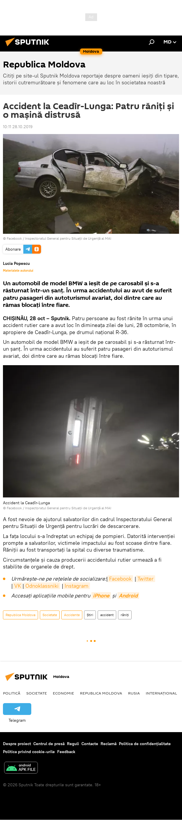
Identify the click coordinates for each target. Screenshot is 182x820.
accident (107, 615)
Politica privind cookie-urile (29, 751)
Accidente (72, 615)
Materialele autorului (18, 270)
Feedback (66, 751)
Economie (63, 693)
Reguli (73, 743)
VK (17, 585)
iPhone (101, 595)
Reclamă (109, 743)
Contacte (89, 743)
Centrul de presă (49, 743)
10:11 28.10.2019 (17, 126)
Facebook (120, 578)
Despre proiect (17, 743)
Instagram (76, 585)
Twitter (145, 578)
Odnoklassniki (42, 585)
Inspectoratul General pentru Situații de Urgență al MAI (68, 238)
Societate (49, 615)
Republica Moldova (20, 615)
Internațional (161, 693)
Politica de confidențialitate (145, 743)
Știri (90, 615)
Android (128, 595)
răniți (125, 615)
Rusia (134, 693)
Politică (11, 693)
